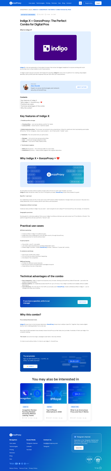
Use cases (32, 3)
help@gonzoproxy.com (50, 443)
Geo (59, 3)
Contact (68, 3)
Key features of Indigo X (29, 100)
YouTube (29, 449)
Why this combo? (26, 108)
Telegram (46, 446)
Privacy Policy (33, 468)
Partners (54, 3)
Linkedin (29, 446)
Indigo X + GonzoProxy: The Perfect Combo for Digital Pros (52, 9)
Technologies (40, 3)
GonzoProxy (24, 9)
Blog (63, 3)
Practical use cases (27, 104)
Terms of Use (23, 468)
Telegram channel (32, 443)
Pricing (48, 3)
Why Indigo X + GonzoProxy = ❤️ (31, 102)
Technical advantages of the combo (33, 106)
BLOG (30, 9)
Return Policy (13, 468)
